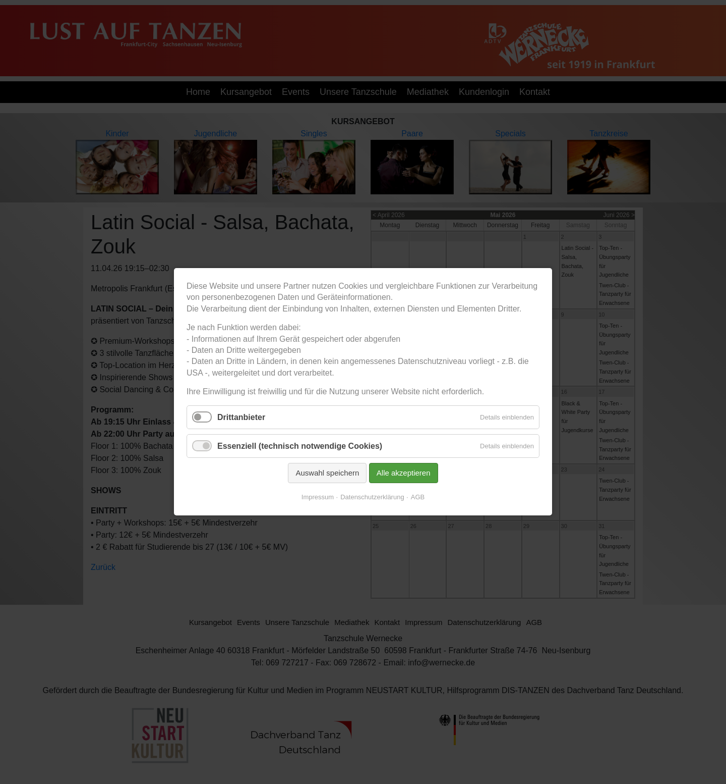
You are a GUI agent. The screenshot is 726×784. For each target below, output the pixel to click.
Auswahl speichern (327, 472)
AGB (418, 497)
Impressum (317, 497)
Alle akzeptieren (404, 472)
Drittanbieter (241, 417)
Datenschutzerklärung (372, 497)
